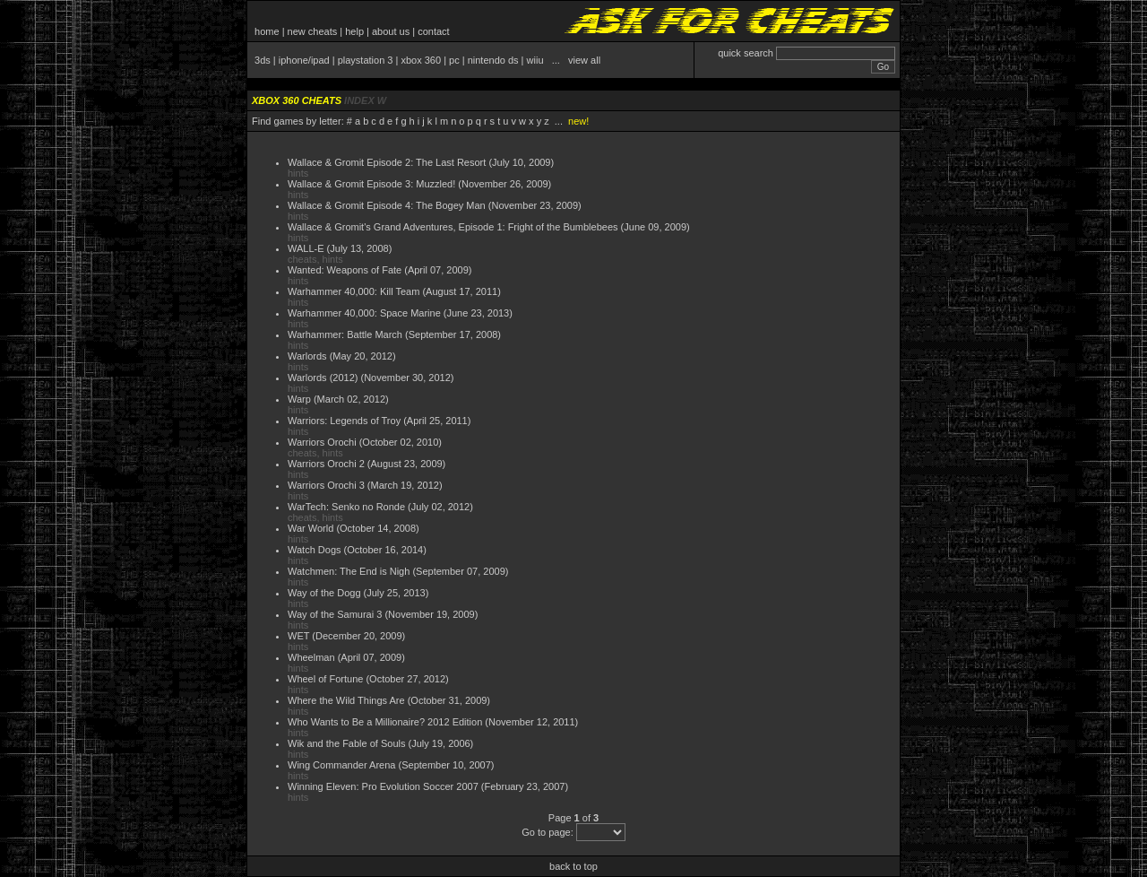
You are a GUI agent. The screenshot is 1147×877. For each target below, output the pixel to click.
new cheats (313, 31)
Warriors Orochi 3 (326, 485)
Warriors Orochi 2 (326, 463)
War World (310, 528)
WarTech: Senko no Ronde (346, 506)
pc (454, 60)
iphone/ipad (304, 60)
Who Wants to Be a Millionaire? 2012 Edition (385, 721)
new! (578, 121)
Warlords (307, 356)
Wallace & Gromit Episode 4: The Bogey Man (387, 205)
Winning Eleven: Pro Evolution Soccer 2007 (383, 786)
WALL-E (306, 248)
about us (391, 31)
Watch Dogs (314, 549)
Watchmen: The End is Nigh (349, 571)
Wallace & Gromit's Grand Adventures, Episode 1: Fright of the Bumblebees (453, 226)
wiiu (535, 60)
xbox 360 (421, 60)
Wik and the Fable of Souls (346, 743)
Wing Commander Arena (341, 765)
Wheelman (311, 657)
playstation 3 (365, 60)
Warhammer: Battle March (345, 334)
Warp (299, 399)
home (267, 31)
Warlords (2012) (323, 377)
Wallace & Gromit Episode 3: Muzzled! (371, 183)
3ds (262, 60)
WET (298, 635)
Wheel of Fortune (325, 678)
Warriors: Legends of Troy (344, 420)
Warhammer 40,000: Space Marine (364, 313)
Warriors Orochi (322, 442)
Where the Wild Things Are (346, 700)
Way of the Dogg (324, 592)
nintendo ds (493, 60)
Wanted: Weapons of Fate (344, 270)
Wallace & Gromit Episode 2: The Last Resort (387, 162)
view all (584, 60)
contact (433, 31)
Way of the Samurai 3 (335, 614)
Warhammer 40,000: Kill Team (353, 291)
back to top (573, 866)
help (354, 31)
